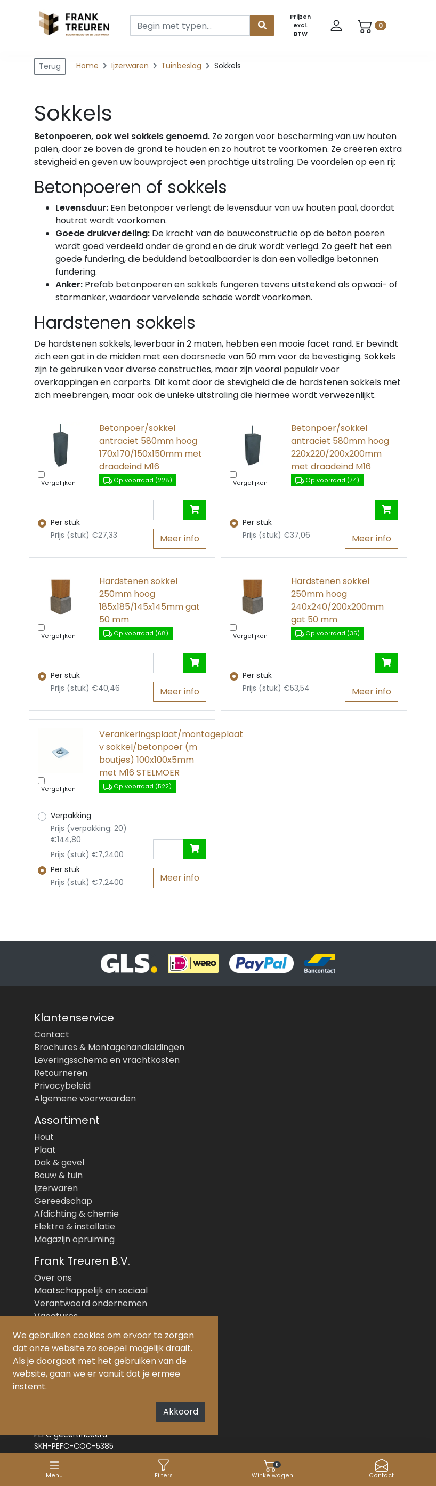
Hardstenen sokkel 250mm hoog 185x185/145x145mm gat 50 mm (149, 600)
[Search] (190, 25)
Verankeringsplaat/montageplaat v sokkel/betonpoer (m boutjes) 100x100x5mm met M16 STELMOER (152, 753)
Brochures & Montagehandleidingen (109, 1047)
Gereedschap (63, 1201)
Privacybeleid (62, 1086)
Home (87, 65)
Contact (381, 1469)
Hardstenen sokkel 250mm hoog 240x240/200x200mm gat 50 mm (337, 600)
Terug (50, 66)
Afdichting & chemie (76, 1214)
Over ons (53, 1278)
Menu (54, 1469)
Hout (44, 1137)
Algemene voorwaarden (85, 1098)
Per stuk (65, 522)
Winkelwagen (272, 1469)
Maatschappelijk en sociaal (91, 1290)
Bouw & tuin (58, 1175)
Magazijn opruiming (74, 1239)
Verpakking (71, 815)
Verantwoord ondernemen (90, 1303)
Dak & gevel (59, 1162)
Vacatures (56, 1316)
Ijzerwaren (131, 65)
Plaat (45, 1150)
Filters (164, 1469)
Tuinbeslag (182, 65)
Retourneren (60, 1073)
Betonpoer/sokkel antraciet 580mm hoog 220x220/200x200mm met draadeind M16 (340, 447)
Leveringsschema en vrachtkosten (107, 1060)
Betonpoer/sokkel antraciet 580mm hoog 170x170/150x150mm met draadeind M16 (150, 447)
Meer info (179, 538)
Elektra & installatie (74, 1226)
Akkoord (180, 1411)
